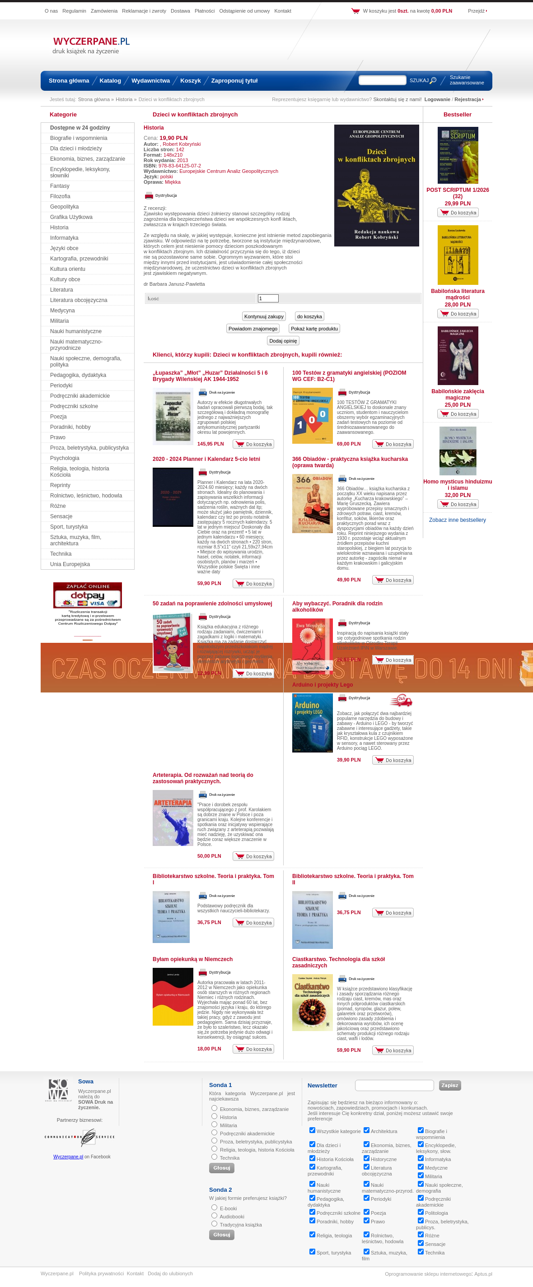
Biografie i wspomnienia (79, 138)
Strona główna (69, 80)
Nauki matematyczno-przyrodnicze (76, 345)
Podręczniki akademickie (80, 396)
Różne (58, 506)
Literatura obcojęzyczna (79, 300)
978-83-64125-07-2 (180, 165)
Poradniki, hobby (70, 427)
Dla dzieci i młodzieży (76, 148)
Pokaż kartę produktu (314, 328)
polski (166, 176)
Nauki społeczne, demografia (439, 1188)
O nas (51, 11)
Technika (60, 554)
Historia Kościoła (331, 1159)
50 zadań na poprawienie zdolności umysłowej (212, 603)
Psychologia (64, 458)
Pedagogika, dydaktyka (78, 375)
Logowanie (437, 99)
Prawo (57, 437)
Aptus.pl (483, 1274)
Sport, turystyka (69, 527)
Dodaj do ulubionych (170, 1273)
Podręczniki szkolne (74, 406)
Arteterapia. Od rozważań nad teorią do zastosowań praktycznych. (203, 778)
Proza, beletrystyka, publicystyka (89, 448)
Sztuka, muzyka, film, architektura (75, 540)
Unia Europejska (70, 564)
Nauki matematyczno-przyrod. (388, 1188)
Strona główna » (96, 99)
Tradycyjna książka (241, 1224)
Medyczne (433, 1168)
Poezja (58, 417)
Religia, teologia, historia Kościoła (257, 1149)
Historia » (126, 99)
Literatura (61, 290)
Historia (59, 227)
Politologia (433, 1213)
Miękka (173, 182)
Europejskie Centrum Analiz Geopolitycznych (228, 171)
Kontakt (282, 11)
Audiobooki (232, 1216)
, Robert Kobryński (180, 144)
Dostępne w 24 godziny (80, 128)
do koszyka (309, 316)
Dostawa (180, 11)
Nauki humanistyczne (76, 331)
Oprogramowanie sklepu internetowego (428, 1274)
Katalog (111, 80)
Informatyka (64, 238)
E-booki (228, 1208)
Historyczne (380, 1159)
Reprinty (60, 485)
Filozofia (60, 196)
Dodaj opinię (283, 341)
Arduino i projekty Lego (322, 685)
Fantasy (60, 186)
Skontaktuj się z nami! (398, 99)
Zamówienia (104, 11)
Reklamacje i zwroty (144, 11)
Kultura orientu (67, 269)
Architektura (380, 1131)
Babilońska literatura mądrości (458, 294)
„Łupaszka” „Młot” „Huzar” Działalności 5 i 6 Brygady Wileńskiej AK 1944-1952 (210, 376)
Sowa (86, 1081)
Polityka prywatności (101, 1273)
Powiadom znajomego (253, 328)
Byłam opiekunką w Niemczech (193, 959)
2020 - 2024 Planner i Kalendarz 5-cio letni (206, 459)
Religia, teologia (330, 1235)
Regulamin (74, 11)
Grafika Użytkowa (71, 217)
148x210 (173, 155)
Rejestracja (467, 99)
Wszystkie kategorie (335, 1131)
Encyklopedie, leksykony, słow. (436, 1148)
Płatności (205, 11)
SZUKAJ (419, 80)
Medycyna (62, 310)
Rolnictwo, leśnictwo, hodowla (86, 495)
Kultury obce (65, 279)
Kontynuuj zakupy (264, 316)
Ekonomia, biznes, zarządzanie (87, 159)
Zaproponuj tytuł (234, 80)
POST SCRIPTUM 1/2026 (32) (457, 193)
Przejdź (476, 11)
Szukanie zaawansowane (467, 79)
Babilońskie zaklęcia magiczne (457, 394)
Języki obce (64, 248)
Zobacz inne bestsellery (457, 520)
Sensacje (61, 516)
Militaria (59, 321)
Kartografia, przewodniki (79, 259)
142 (180, 149)
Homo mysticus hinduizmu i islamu (457, 485)
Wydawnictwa (150, 80)
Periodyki (61, 385)
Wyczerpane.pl (68, 1156)
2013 (182, 160)
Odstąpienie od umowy (245, 11)
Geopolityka (64, 207)
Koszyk (190, 80)
